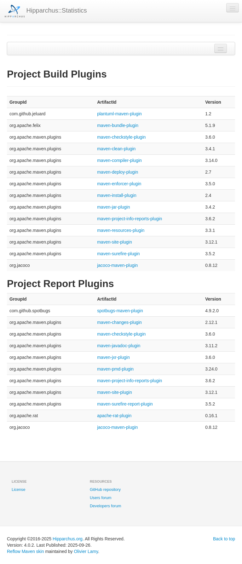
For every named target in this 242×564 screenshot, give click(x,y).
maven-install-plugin (116, 195)
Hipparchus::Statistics (46, 11)
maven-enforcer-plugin (119, 183)
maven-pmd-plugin (115, 368)
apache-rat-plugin (114, 415)
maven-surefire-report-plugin (125, 403)
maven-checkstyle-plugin (121, 137)
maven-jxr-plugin (113, 357)
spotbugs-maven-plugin (120, 310)
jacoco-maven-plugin (117, 265)
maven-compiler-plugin (119, 160)
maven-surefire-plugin (118, 253)
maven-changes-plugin (119, 322)
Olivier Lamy (86, 551)
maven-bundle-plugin (117, 125)
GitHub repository (105, 489)
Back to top (224, 538)
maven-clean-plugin (116, 148)
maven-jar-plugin (113, 207)
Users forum (101, 498)
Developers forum (105, 506)
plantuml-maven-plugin (119, 113)
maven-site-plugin (114, 242)
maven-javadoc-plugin (118, 345)
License (18, 489)
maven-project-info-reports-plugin (129, 218)
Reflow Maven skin (25, 551)
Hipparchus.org (68, 538)
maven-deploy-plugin (117, 172)
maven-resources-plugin (120, 230)
